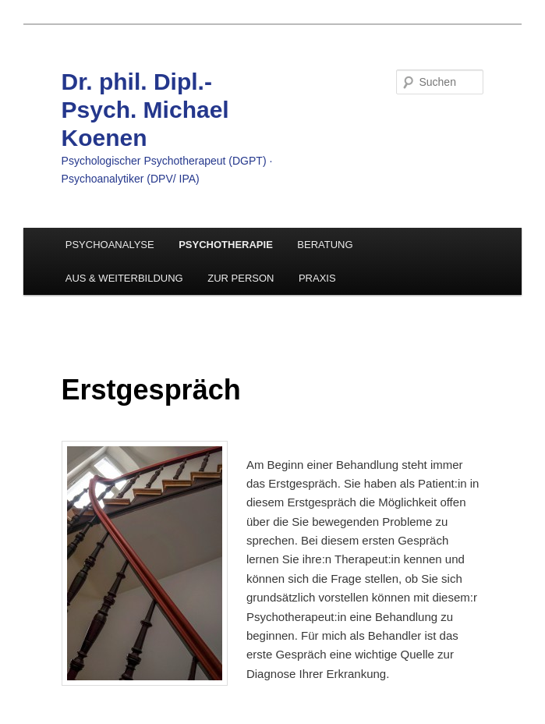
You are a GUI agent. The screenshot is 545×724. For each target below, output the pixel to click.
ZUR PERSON (240, 278)
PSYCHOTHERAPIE (226, 244)
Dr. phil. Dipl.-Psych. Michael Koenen (145, 110)
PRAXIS (317, 278)
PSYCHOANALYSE (109, 244)
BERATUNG (324, 244)
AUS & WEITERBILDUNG (124, 278)
